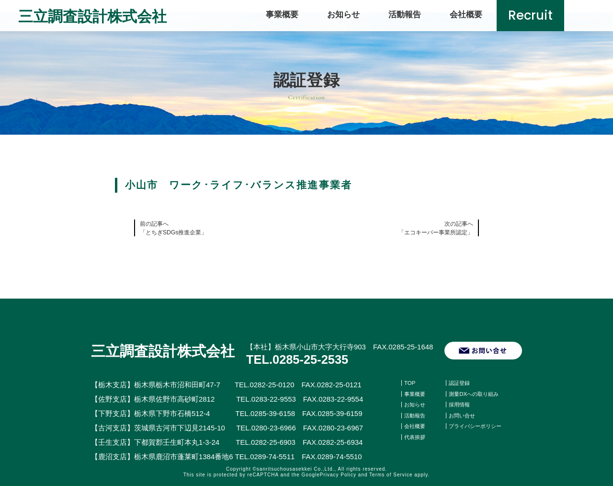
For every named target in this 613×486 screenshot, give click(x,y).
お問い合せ (463, 415)
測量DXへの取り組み (476, 394)
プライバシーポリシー (477, 426)
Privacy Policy (338, 474)
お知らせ (343, 14)
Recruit (530, 15)
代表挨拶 (415, 436)
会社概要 (466, 14)
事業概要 (282, 14)
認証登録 (460, 383)
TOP (410, 383)
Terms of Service (390, 474)
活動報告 (404, 14)
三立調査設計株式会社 (94, 16)
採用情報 (460, 404)
